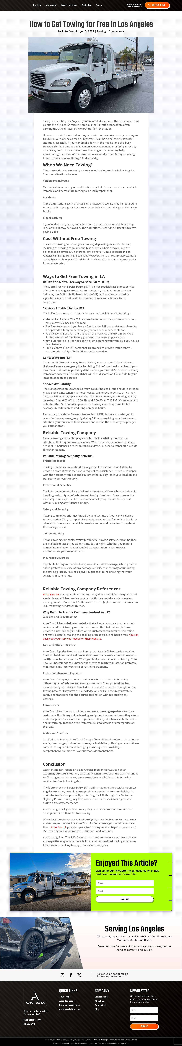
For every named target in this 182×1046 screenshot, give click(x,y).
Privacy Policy (100, 1040)
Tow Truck (37, 5)
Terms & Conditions (115, 1040)
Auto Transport (51, 5)
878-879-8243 (158, 5)
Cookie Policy (131, 1040)
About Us (99, 1000)
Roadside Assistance (69, 5)
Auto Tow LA (70, 31)
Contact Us (100, 1005)
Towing (101, 31)
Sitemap (89, 1040)
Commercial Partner (69, 1009)
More (98, 5)
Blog (97, 1009)
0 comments (116, 31)
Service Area (86, 5)
